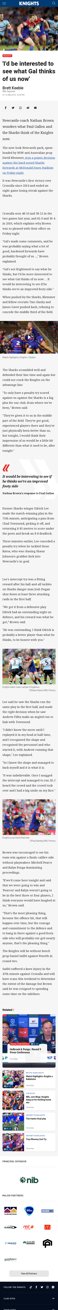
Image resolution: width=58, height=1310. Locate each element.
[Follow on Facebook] (36, 1287)
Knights (7, 56)
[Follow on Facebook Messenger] (53, 1287)
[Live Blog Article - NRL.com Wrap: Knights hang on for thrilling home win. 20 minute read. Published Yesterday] (29, 1100)
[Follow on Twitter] (42, 1287)
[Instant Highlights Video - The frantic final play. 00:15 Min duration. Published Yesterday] (29, 1122)
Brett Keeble (12, 87)
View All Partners (29, 1273)
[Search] (54, 3)
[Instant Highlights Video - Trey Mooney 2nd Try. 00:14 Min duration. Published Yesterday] (29, 1142)
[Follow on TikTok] (31, 1287)
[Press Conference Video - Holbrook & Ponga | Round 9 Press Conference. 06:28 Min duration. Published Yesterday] (29, 1041)
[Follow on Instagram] (47, 1287)
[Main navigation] (4, 3)
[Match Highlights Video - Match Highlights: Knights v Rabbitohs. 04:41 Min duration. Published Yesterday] (29, 1079)
